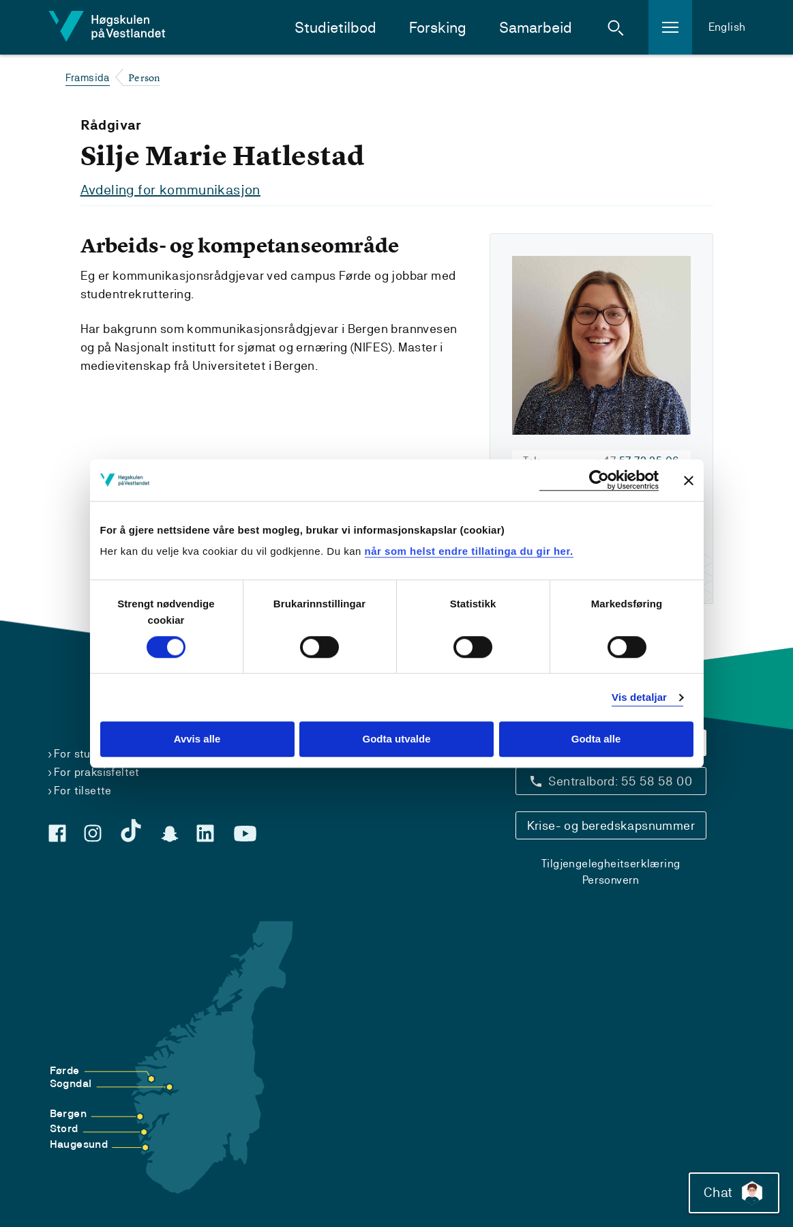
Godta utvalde (396, 739)
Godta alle (596, 739)
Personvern (611, 880)
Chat (734, 1193)
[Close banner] (688, 480)
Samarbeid (535, 27)
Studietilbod (335, 27)
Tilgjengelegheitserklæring (610, 863)
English (727, 26)
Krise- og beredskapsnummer (611, 825)
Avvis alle (197, 739)
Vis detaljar (639, 697)
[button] (616, 27)
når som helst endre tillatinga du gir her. (469, 551)
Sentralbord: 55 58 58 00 (620, 781)
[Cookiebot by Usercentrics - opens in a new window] (599, 480)
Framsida (87, 77)
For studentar (89, 753)
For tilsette (83, 790)
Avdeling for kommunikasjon (170, 190)
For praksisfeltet (97, 772)
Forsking (437, 27)
